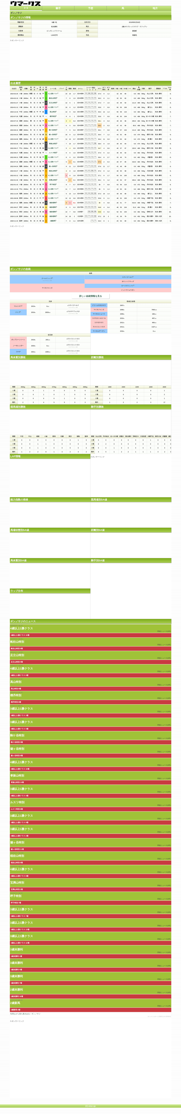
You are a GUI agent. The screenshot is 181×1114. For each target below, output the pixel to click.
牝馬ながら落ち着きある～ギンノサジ (90, 1015)
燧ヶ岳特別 (53, 134)
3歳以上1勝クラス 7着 (19, 916)
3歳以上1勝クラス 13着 (20, 929)
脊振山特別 (53, 144)
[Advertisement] (90, 59)
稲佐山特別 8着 (17, 863)
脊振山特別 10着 (17, 782)
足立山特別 (53, 103)
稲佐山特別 (53, 171)
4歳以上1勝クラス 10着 (20, 635)
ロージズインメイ (127, 286)
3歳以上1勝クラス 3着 (19, 715)
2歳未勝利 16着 (17, 996)
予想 (90, 8)
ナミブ (17, 312)
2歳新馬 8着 (15, 1010)
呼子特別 (53, 184)
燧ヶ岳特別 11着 (17, 849)
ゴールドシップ (46, 278)
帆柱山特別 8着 (17, 648)
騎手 (58, 8)
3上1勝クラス (52, 121)
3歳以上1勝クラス (21, 708)
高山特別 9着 (16, 689)
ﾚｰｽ (26, 8)
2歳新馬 (52, 221)
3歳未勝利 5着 (16, 970)
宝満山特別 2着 (17, 889)
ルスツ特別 (53, 153)
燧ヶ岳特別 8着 (17, 756)
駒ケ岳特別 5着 (17, 742)
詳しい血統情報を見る (90, 296)
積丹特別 (53, 116)
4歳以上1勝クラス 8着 (19, 675)
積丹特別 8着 (16, 702)
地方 (155, 8)
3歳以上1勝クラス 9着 (19, 822)
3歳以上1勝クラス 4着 (19, 796)
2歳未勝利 (52, 216)
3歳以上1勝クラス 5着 (19, 729)
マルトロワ (17, 306)
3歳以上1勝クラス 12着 (20, 943)
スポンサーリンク (17, 40)
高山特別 (53, 112)
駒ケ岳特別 (53, 130)
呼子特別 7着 (16, 903)
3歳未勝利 (52, 203)
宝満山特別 (53, 180)
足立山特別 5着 (17, 662)
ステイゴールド (127, 277)
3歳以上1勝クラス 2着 (19, 836)
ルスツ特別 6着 (17, 809)
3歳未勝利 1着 (16, 956)
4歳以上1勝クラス (21, 628)
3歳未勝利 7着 (16, 983)
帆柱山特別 (53, 98)
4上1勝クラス (52, 94)
